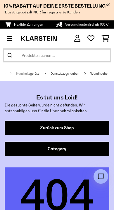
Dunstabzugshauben (65, 73)
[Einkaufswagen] (105, 38)
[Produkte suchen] (57, 55)
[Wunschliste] (90, 38)
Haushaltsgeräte (28, 73)
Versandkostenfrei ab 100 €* (87, 24)
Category (57, 148)
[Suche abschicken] (10, 55)
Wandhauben (99, 73)
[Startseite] (9, 73)
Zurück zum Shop (57, 127)
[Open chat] (101, 176)
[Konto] (77, 38)
